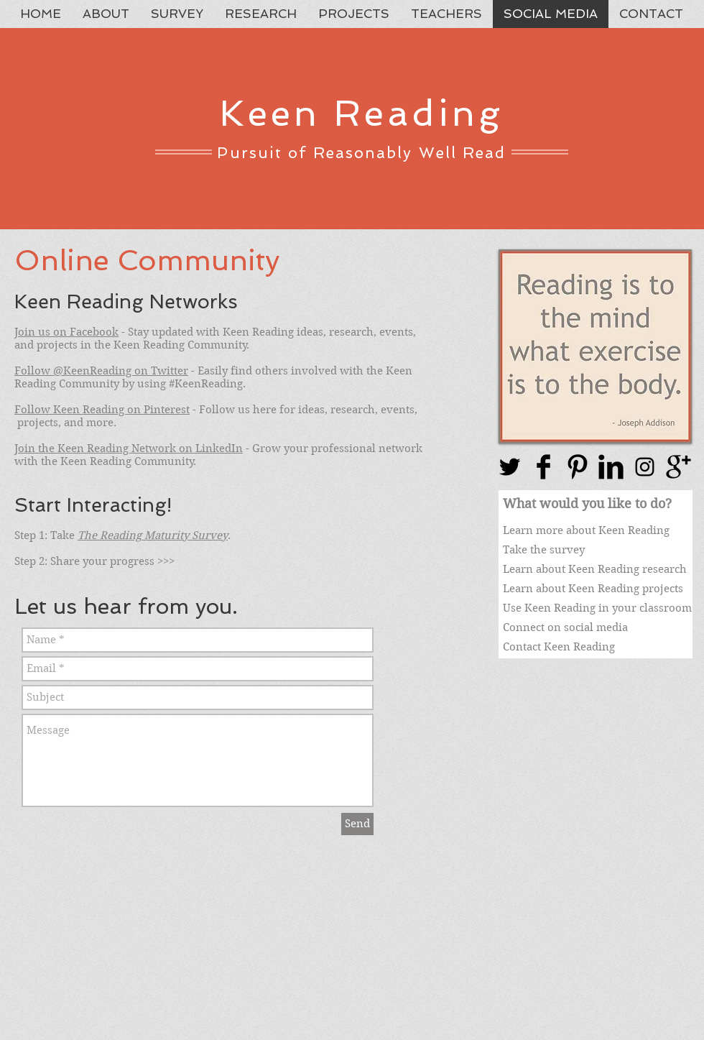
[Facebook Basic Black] (543, 466)
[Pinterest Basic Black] (577, 466)
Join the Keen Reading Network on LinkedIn (128, 448)
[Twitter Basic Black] (509, 466)
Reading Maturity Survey (164, 535)
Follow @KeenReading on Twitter (101, 370)
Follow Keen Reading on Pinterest (102, 409)
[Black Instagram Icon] (644, 466)
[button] (595, 346)
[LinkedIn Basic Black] (611, 466)
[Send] (357, 824)
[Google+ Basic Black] (678, 466)
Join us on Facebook (66, 332)
